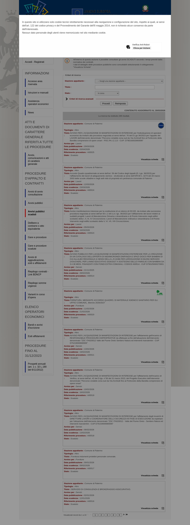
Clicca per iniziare (141, 48)
